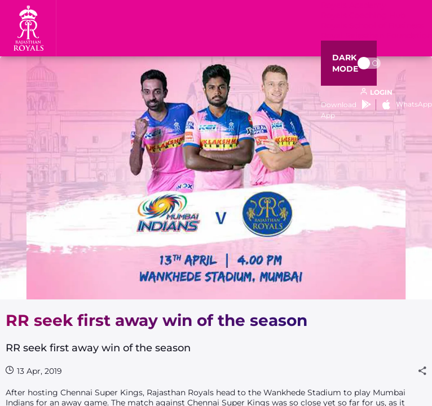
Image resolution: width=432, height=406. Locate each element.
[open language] (376, 92)
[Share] (422, 371)
